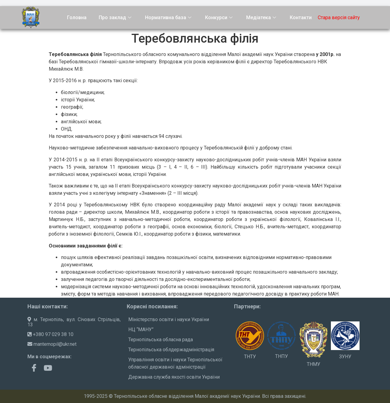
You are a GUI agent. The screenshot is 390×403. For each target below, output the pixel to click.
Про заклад (116, 17)
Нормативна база (169, 17)
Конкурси (219, 17)
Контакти (301, 17)
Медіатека (262, 17)
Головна (77, 17)
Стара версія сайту (339, 17)
